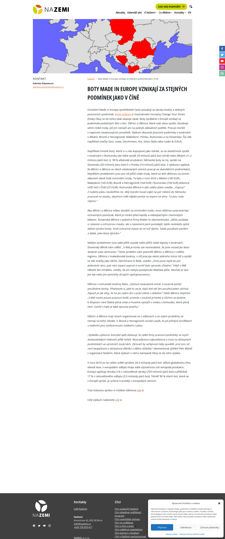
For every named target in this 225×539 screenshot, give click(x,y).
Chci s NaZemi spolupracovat (130, 536)
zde (139, 390)
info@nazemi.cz (82, 523)
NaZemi (91, 78)
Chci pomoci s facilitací (127, 533)
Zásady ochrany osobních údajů (191, 534)
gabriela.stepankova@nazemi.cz (48, 87)
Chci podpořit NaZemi (126, 509)
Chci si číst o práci (124, 526)
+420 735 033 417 (83, 527)
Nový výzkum (123, 114)
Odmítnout (185, 527)
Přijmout (162, 527)
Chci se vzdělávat (124, 522)
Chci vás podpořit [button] (171, 6)
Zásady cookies (172, 534)
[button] (219, 503)
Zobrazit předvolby (209, 527)
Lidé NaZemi (80, 509)
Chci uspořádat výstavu (127, 519)
